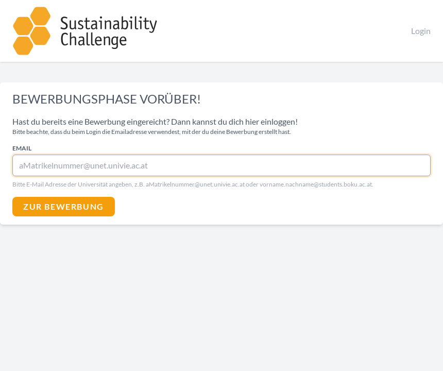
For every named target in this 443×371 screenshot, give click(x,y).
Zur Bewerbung (63, 206)
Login (421, 31)
